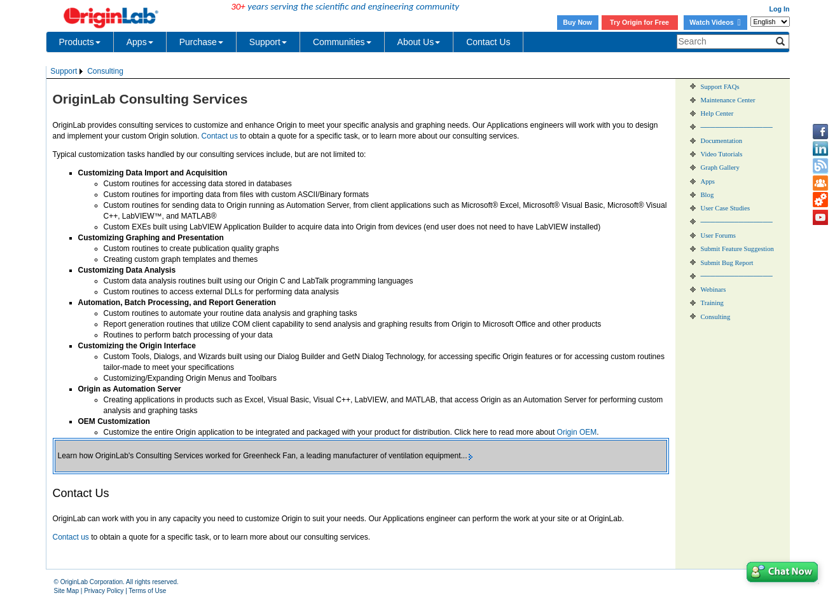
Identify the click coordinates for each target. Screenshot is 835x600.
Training (712, 302)
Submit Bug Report (727, 262)
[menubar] (87, 71)
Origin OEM (577, 432)
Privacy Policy (103, 590)
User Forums (718, 235)
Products (79, 42)
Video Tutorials (722, 154)
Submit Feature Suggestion (737, 248)
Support (268, 42)
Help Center (717, 113)
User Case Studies (725, 208)
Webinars (713, 289)
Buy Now (577, 22)
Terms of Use (147, 590)
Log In (779, 9)
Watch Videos (714, 22)
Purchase (201, 42)
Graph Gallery (720, 167)
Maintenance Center (728, 100)
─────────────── (737, 127)
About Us (419, 42)
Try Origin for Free (639, 22)
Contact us (220, 136)
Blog (707, 194)
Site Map (66, 590)
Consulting (105, 71)
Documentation (722, 140)
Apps (140, 42)
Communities (342, 42)
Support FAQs (720, 86)
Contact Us (488, 42)
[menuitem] (68, 71)
